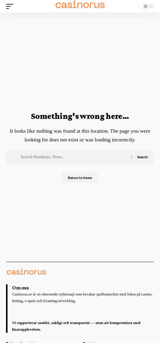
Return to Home (80, 178)
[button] (11, 6)
